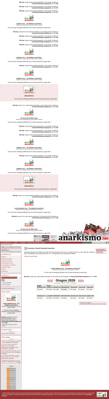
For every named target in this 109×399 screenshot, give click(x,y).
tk (14, 246)
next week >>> (73, 282)
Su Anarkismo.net (6, 242)
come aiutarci (10, 288)
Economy (11, 331)
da (20, 248)
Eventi (43, 242)
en (5, 246)
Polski (92, 303)
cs (16, 248)
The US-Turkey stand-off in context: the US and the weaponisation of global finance (9, 346)
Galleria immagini (6, 267)
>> (9, 250)
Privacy (4, 396)
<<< (50, 280)
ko (6, 249)
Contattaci (22, 242)
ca (18, 248)
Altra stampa (6, 337)
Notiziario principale (6, 259)
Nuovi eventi (6, 292)
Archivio (3, 269)
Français (85, 303)
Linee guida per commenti (8, 265)
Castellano (104, 303)
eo (4, 249)
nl (3, 248)
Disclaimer (88, 394)
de (8, 248)
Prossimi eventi (7, 329)
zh (14, 248)
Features (3, 257)
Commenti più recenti (7, 263)
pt (12, 246)
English (81, 303)
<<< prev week (57, 282)
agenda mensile (99, 251)
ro (2, 249)
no (1, 248)
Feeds (11, 366)
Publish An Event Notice (30, 256)
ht (10, 248)
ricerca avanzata (86, 242)
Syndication (4, 271)
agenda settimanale (100, 249)
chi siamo (3, 288)
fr (7, 246)
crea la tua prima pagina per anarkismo (11, 251)
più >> (19, 362)
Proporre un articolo (33, 242)
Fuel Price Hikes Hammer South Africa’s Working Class (10, 351)
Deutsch (99, 303)
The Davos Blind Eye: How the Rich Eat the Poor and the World (10, 356)
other (16, 246)
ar (5, 248)
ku (12, 248)
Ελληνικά (95, 303)
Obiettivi (15, 242)
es (9, 246)
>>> (81, 280)
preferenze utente (6, 244)
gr (19, 246)
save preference (99, 252)
